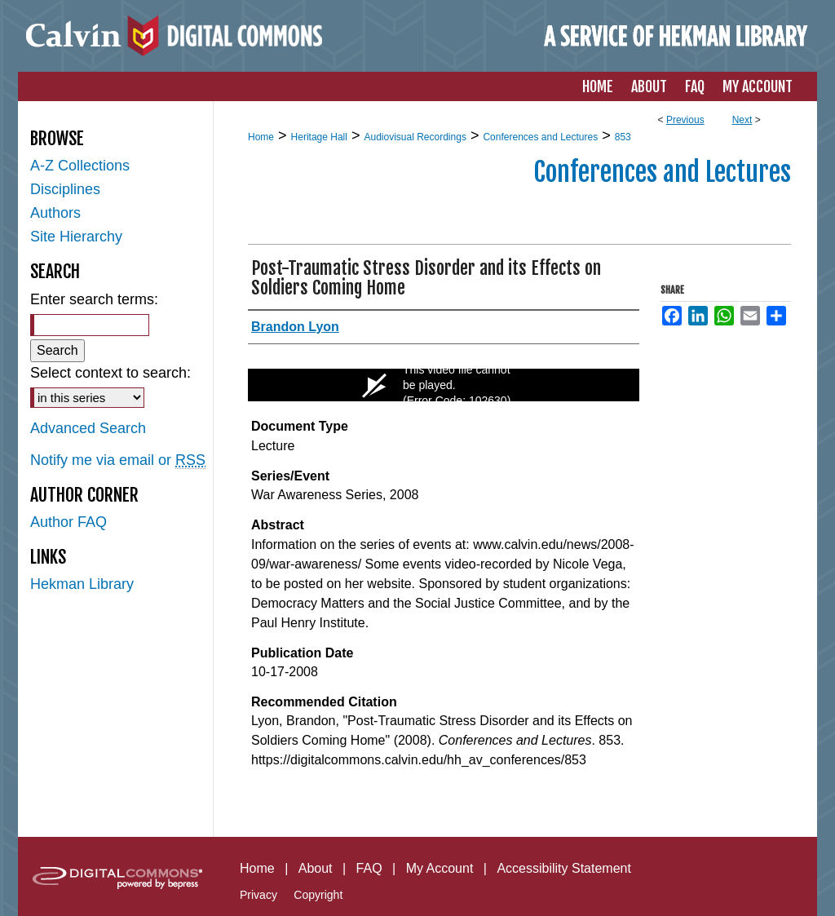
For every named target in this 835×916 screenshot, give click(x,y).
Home (261, 137)
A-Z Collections (80, 165)
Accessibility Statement (564, 868)
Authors (55, 213)
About (315, 868)
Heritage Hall (319, 137)
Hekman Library (82, 584)
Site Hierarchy (76, 236)
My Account (440, 868)
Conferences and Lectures (540, 137)
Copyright (318, 894)
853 (623, 137)
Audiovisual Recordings (415, 137)
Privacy (258, 894)
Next (742, 120)
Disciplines (65, 189)
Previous (685, 120)
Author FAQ (68, 522)
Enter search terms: (94, 299)
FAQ (369, 868)
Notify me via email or (117, 460)
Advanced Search (88, 428)
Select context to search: (110, 373)
